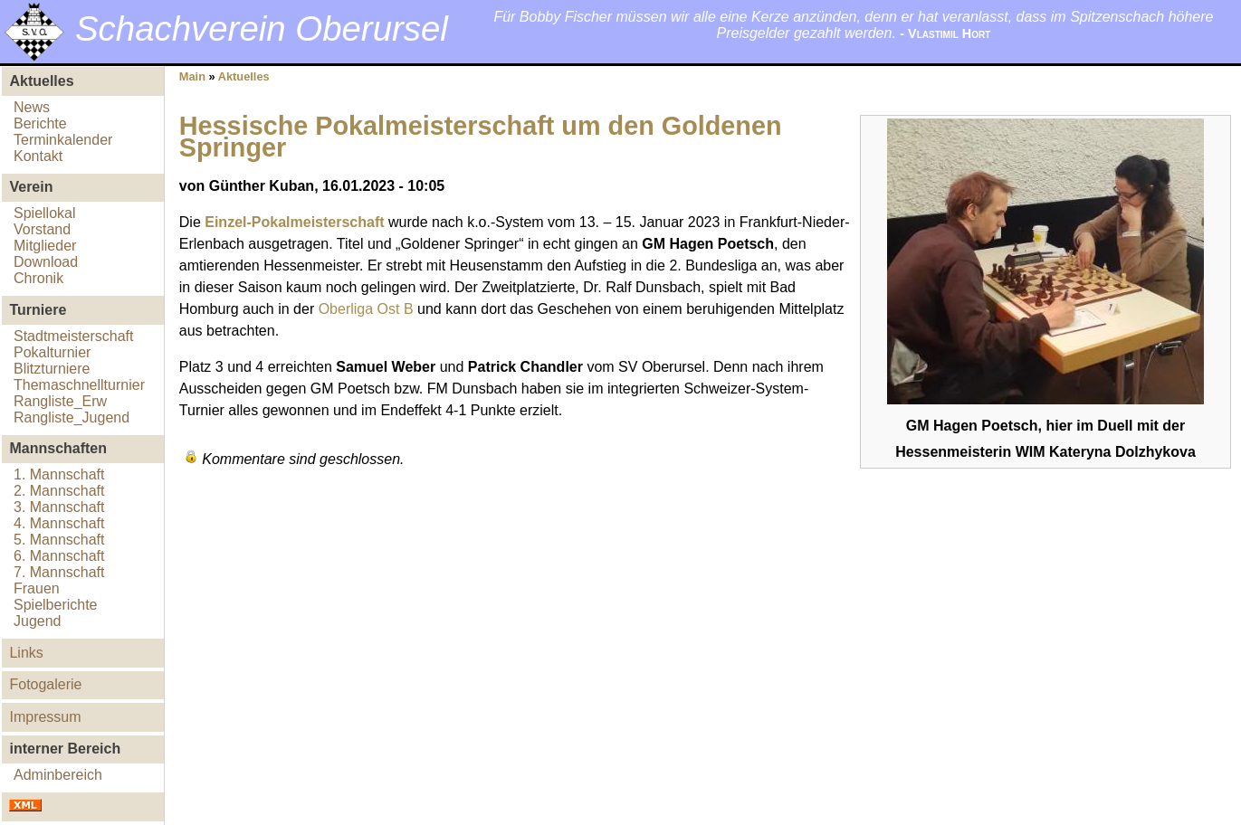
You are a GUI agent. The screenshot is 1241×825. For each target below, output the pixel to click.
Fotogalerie (45, 684)
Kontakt (38, 156)
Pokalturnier (52, 352)
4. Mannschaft (59, 523)
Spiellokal (44, 213)
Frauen (37, 588)
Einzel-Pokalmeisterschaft (294, 222)
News (32, 107)
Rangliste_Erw (60, 401)
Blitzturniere (52, 368)
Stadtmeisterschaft (74, 336)
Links (26, 652)
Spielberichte (56, 604)
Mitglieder (45, 245)
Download (46, 262)
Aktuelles (244, 76)
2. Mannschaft (59, 490)
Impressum (45, 717)
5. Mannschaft (59, 539)
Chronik (38, 278)
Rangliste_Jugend (71, 417)
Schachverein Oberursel (261, 28)
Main (192, 76)
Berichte (40, 123)
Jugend (38, 621)
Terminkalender (63, 139)
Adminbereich (58, 774)
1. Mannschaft (59, 474)
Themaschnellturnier (79, 385)
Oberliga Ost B (366, 309)
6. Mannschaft (59, 556)
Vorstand (42, 229)
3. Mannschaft (59, 507)
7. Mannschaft (59, 572)
